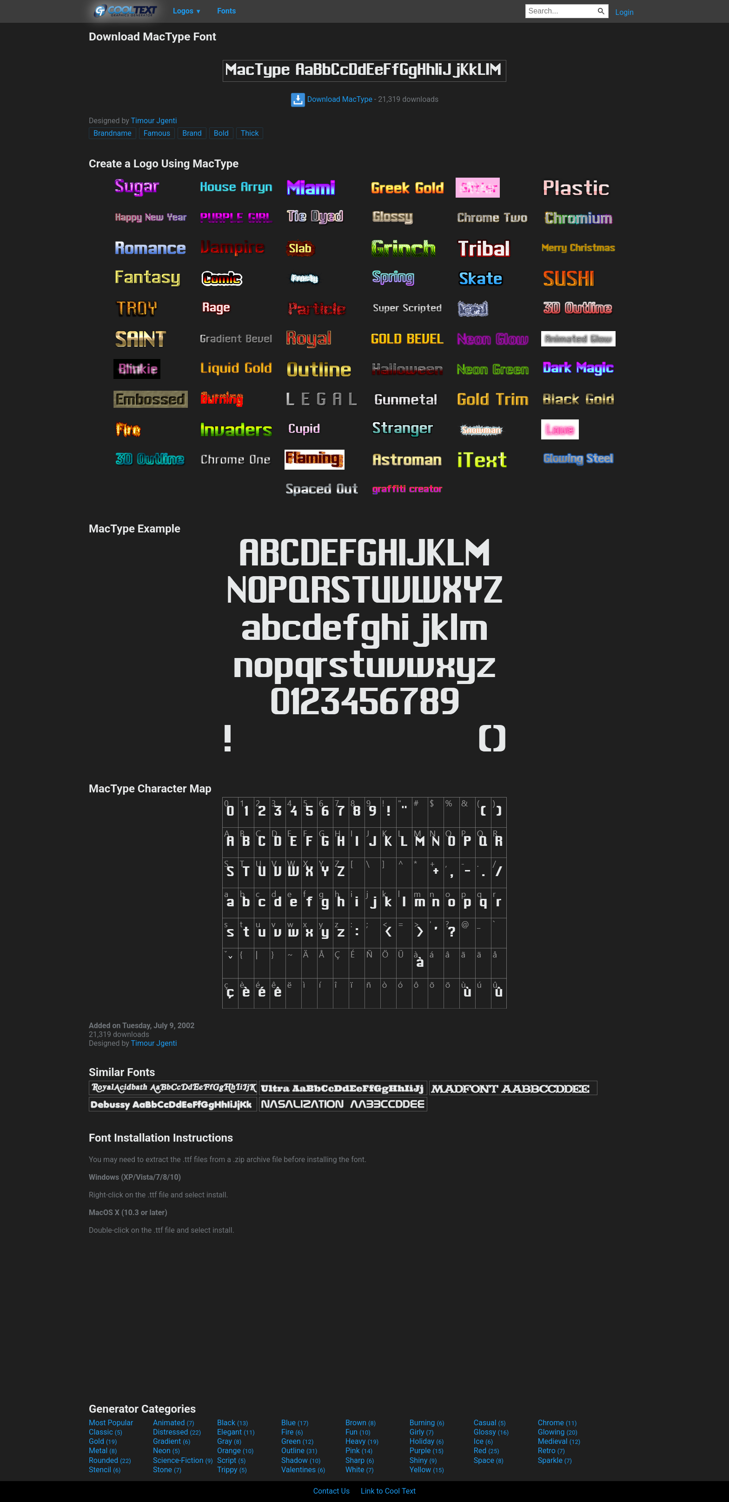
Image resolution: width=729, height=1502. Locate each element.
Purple (427, 1450)
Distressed (177, 1432)
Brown (360, 1422)
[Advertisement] (44, 169)
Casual (490, 1422)
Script (231, 1460)
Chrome (557, 1422)
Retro (551, 1450)
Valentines (303, 1469)
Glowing (557, 1432)
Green (297, 1441)
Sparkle (555, 1460)
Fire (292, 1432)
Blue (295, 1422)
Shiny (423, 1460)
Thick (250, 133)
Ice (483, 1441)
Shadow (301, 1460)
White (359, 1469)
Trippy (232, 1469)
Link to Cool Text (388, 1491)
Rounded (110, 1460)
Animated (173, 1422)
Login (625, 12)
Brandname (112, 133)
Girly (422, 1432)
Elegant (236, 1432)
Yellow (427, 1469)
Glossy (491, 1432)
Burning (427, 1422)
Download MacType (331, 99)
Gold (103, 1441)
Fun (358, 1432)
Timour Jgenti (154, 120)
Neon (166, 1450)
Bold (221, 133)
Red (486, 1450)
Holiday (427, 1441)
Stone (167, 1469)
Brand (192, 133)
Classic (105, 1432)
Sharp (359, 1460)
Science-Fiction (183, 1460)
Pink (359, 1450)
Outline (299, 1450)
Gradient (171, 1441)
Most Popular (111, 1422)
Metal (103, 1450)
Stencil (104, 1469)
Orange (235, 1450)
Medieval (559, 1441)
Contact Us (331, 1491)
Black (232, 1422)
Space (489, 1460)
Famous (157, 133)
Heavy (361, 1441)
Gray (229, 1441)
